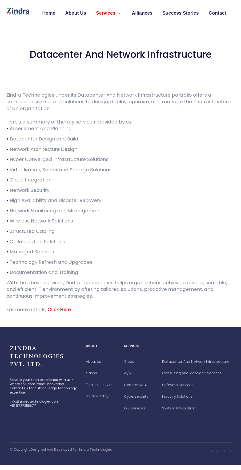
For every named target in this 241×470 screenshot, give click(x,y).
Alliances (142, 13)
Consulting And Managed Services (192, 373)
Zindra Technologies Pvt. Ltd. (37, 356)
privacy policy (97, 396)
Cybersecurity (136, 396)
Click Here (59, 309)
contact (217, 13)
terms (99, 384)
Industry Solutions (177, 396)
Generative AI (136, 384)
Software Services (177, 384)
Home (48, 13)
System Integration (178, 408)
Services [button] (108, 13)
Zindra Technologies (95, 449)
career (91, 373)
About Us (75, 13)
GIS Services (134, 408)
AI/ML (128, 373)
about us (93, 361)
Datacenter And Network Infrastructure (195, 361)
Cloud (129, 361)
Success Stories (180, 13)
